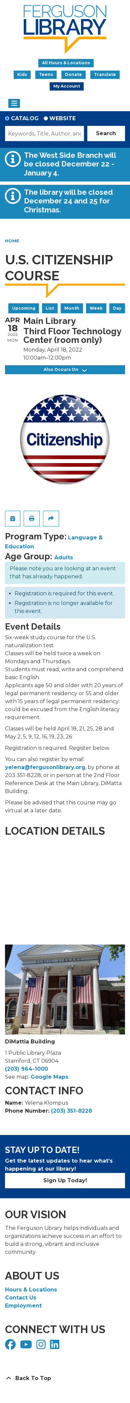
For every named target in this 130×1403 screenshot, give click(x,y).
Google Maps (49, 1077)
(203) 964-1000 (26, 1069)
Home (12, 240)
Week (96, 308)
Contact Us (20, 1297)
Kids (22, 74)
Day (117, 308)
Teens (46, 74)
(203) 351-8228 (71, 1111)
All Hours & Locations (66, 62)
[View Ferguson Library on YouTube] (27, 1346)
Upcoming (23, 308)
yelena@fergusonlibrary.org (45, 767)
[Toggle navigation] (14, 103)
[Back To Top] (65, 1378)
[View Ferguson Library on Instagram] (41, 1346)
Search (106, 133)
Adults (63, 557)
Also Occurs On (65, 370)
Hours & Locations (31, 1289)
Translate (105, 74)
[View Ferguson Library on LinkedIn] (55, 1346)
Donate (73, 74)
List (50, 308)
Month (71, 308)
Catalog (25, 118)
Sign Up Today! (65, 1180)
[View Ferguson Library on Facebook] (11, 1346)
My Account (66, 86)
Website (62, 118)
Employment (23, 1305)
